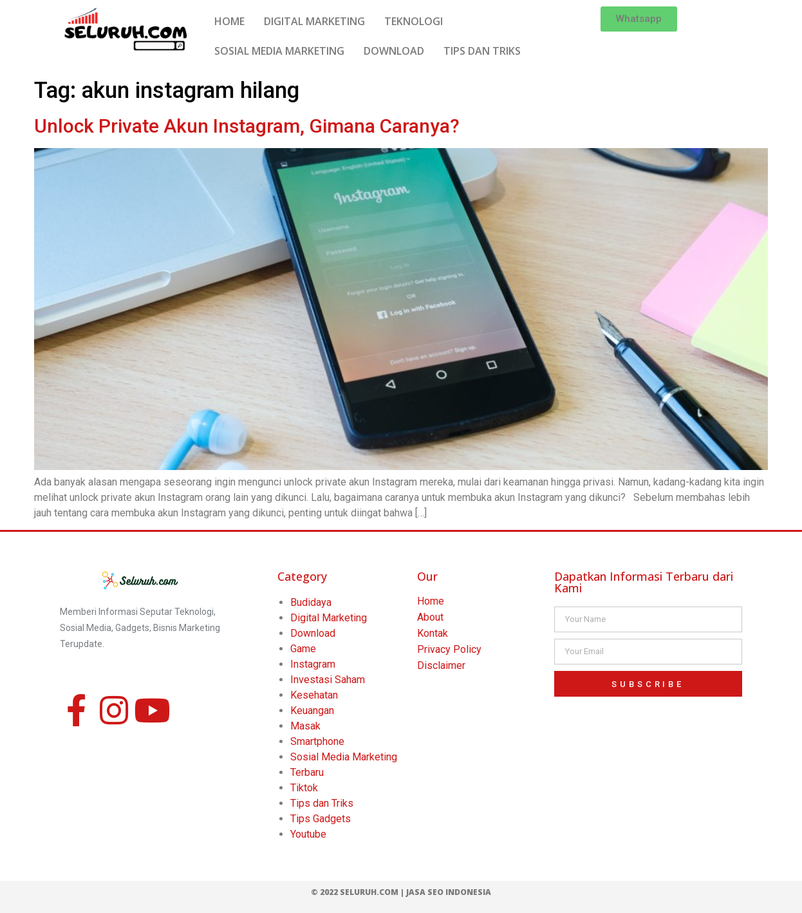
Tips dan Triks (321, 803)
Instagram (312, 664)
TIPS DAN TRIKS (482, 51)
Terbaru (307, 772)
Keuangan (312, 710)
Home (430, 601)
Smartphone (317, 741)
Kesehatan (314, 695)
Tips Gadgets (320, 819)
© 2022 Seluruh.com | (358, 892)
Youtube (308, 834)
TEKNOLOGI (413, 21)
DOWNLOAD (394, 51)
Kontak (432, 633)
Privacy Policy (449, 649)
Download (312, 633)
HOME (229, 21)
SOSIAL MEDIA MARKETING (279, 51)
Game (303, 649)
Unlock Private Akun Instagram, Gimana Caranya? (247, 126)
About (430, 617)
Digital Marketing (328, 618)
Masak (305, 726)
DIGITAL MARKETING (314, 21)
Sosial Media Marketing (343, 757)
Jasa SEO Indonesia (448, 892)
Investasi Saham (327, 679)
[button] (639, 19)
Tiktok (304, 788)
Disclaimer (441, 665)
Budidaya (310, 602)
